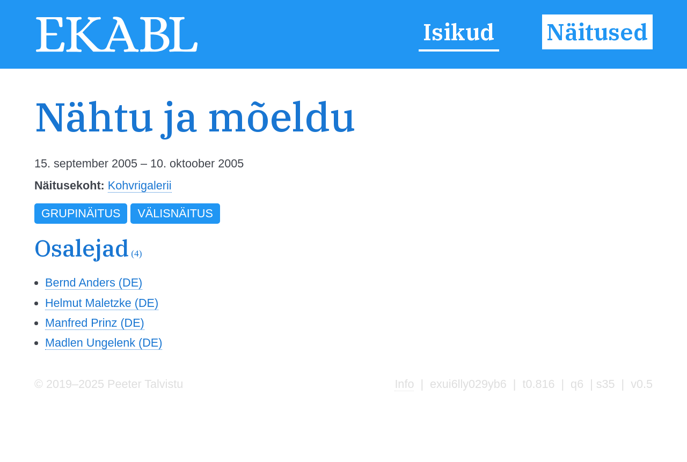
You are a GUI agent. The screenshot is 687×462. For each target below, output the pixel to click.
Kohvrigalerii (140, 185)
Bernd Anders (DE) (93, 282)
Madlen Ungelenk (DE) (103, 342)
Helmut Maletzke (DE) (101, 303)
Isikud (458, 32)
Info (404, 384)
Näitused (597, 32)
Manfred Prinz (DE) (94, 322)
